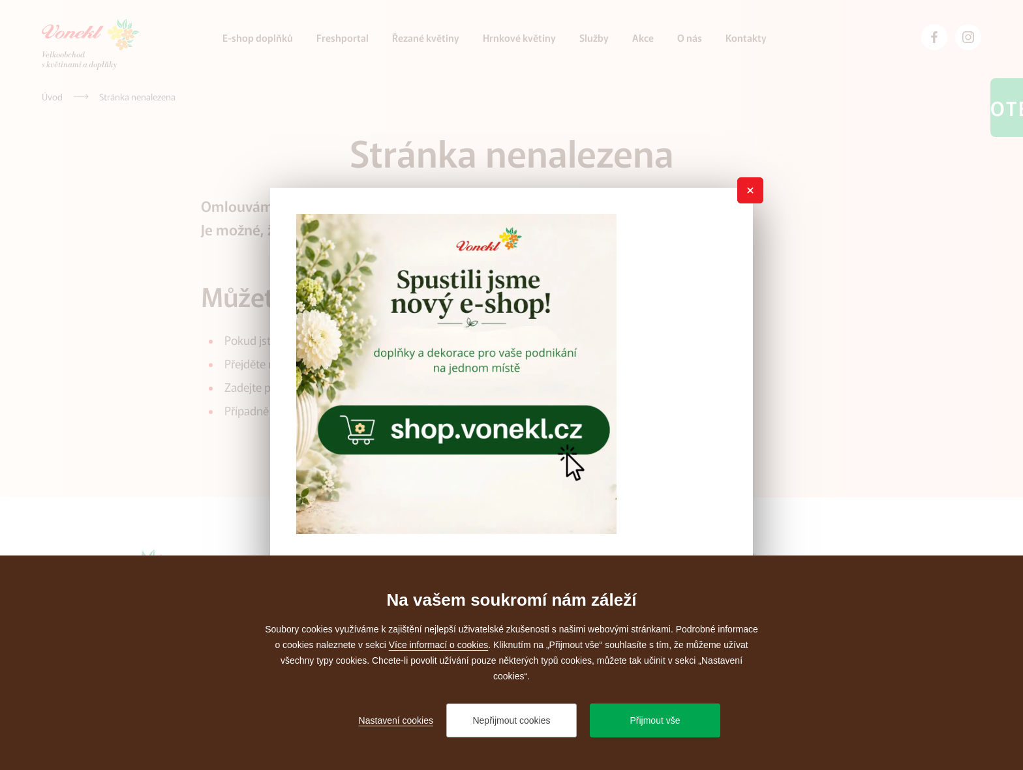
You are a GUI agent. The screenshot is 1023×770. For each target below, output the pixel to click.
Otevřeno (1006, 107)
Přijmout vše (655, 720)
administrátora (368, 410)
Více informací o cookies (439, 645)
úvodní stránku (320, 363)
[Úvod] (52, 96)
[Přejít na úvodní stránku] (91, 44)
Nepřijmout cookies (511, 720)
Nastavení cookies (396, 720)
